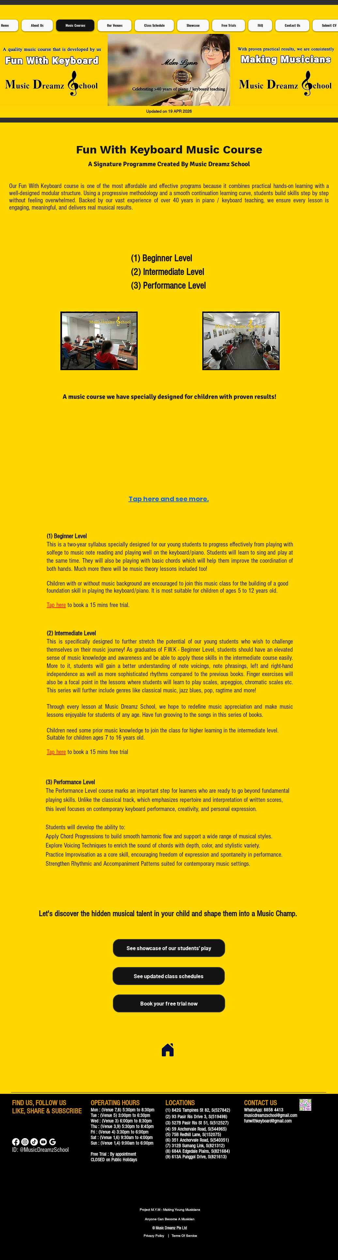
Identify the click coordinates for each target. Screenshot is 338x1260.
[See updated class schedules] (169, 976)
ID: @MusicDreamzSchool (40, 1149)
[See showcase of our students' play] (169, 948)
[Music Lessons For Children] (43, 1142)
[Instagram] (25, 1142)
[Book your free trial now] (169, 1003)
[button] (169, 70)
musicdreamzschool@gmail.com (270, 1115)
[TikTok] (34, 1142)
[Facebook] (16, 1142)
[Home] (167, 1049)
